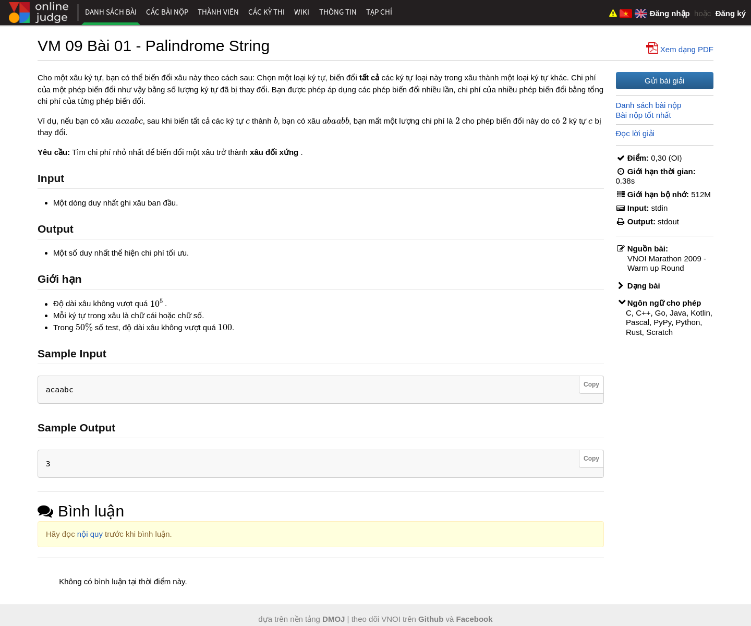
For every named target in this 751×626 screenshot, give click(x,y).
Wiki (301, 12)
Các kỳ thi (266, 12)
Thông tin (338, 12)
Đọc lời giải (635, 133)
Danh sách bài (111, 12)
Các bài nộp (167, 12)
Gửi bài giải (664, 80)
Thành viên (218, 12)
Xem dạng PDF (680, 48)
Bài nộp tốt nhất (643, 115)
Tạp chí (379, 12)
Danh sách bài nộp (649, 105)
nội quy (90, 533)
